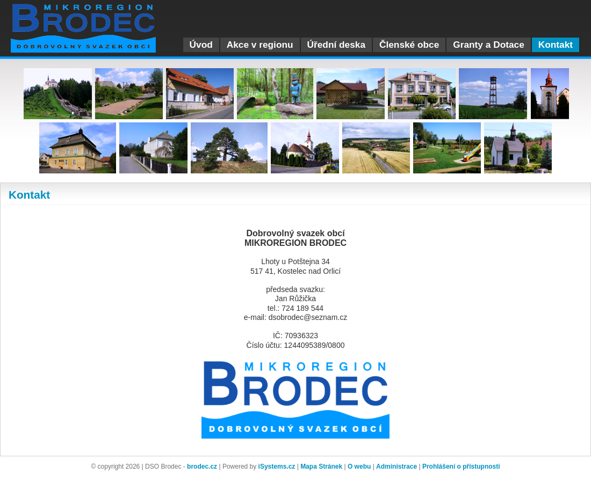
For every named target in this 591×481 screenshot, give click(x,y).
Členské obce (409, 44)
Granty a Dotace (488, 44)
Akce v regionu (260, 44)
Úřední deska (336, 44)
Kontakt (555, 44)
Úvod (201, 44)
